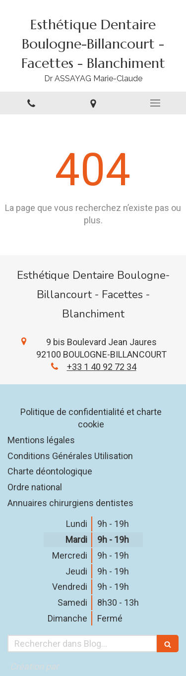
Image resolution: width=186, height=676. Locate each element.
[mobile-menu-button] (155, 103)
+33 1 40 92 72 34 (101, 367)
